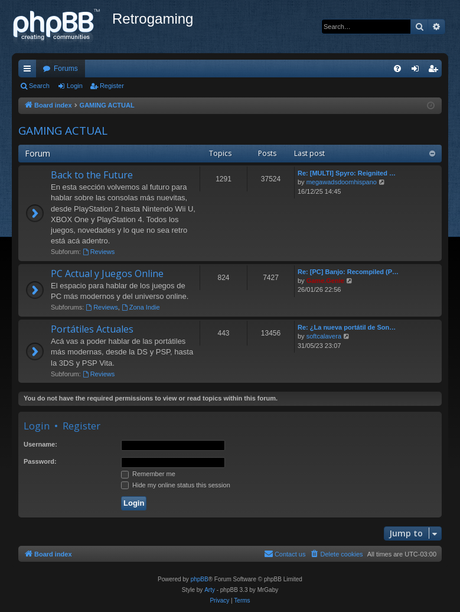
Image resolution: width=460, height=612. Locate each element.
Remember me (148, 473)
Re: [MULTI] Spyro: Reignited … (347, 173)
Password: (40, 461)
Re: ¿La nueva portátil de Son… (347, 327)
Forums (66, 68)
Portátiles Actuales (92, 329)
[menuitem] (397, 68)
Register (112, 85)
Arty (209, 590)
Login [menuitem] (418, 70)
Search (39, 85)
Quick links (29, 70)
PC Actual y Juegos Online (107, 273)
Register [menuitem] (435, 70)
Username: (40, 444)
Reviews (99, 251)
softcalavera (323, 336)
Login (75, 85)
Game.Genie (325, 280)
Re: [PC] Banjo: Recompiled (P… (348, 271)
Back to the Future (92, 174)
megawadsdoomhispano (341, 181)
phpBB (199, 579)
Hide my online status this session (175, 485)
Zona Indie (141, 307)
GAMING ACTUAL (62, 130)
